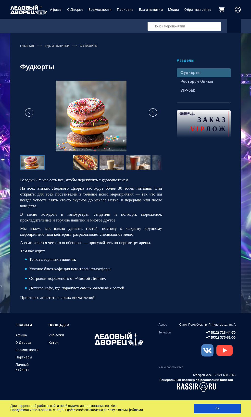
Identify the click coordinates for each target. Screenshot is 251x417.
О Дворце (75, 10)
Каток (54, 342)
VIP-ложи (56, 335)
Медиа (173, 10)
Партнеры (23, 357)
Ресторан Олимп (196, 81)
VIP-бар (187, 90)
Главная (23, 325)
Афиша (56, 10)
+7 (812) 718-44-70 (221, 332)
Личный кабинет (22, 367)
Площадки (59, 325)
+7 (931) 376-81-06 (221, 337)
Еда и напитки (151, 10)
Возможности (100, 10)
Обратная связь (197, 10)
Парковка (125, 10)
